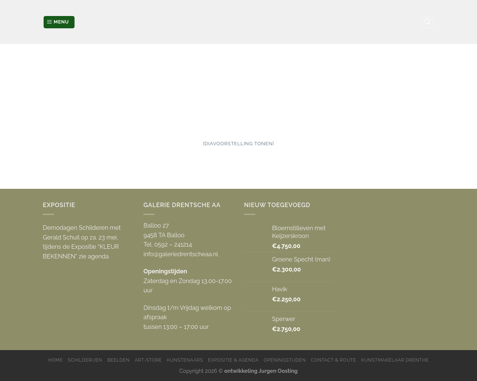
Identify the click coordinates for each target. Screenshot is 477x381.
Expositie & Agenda (233, 360)
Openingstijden (285, 360)
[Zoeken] (427, 22)
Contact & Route (333, 360)
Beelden (118, 360)
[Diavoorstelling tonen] (238, 143)
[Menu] (59, 22)
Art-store (148, 360)
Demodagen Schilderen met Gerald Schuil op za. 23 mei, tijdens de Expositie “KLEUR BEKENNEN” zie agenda (82, 242)
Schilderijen (85, 360)
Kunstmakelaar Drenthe (395, 360)
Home (55, 360)
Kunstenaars (185, 360)
